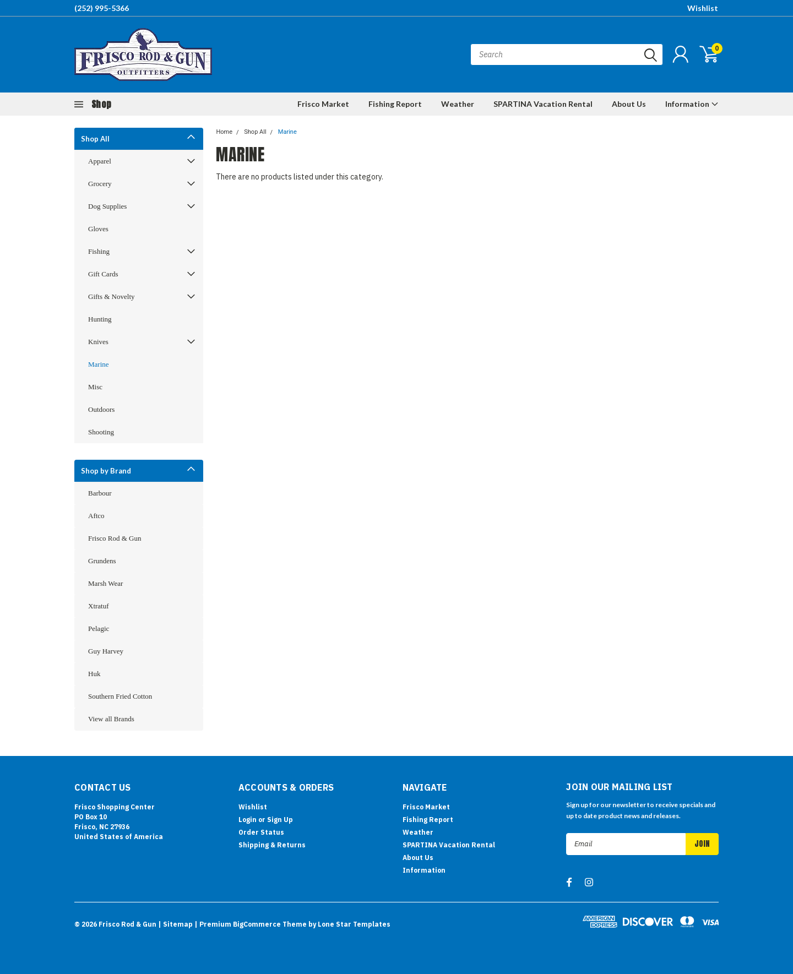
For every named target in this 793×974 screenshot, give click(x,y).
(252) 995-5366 (101, 8)
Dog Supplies (107, 206)
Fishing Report (395, 103)
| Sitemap (175, 924)
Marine (98, 364)
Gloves (98, 229)
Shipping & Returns (272, 845)
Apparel (99, 161)
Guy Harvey (105, 651)
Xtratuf (98, 606)
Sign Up (280, 819)
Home (224, 131)
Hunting (100, 319)
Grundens (102, 561)
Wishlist (702, 8)
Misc (95, 387)
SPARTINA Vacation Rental (543, 103)
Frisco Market (323, 103)
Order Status (261, 832)
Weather (457, 103)
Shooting (101, 432)
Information (692, 103)
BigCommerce (257, 924)
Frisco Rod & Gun (114, 538)
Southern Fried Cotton (120, 696)
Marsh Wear (105, 583)
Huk (94, 674)
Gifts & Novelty (111, 296)
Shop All (95, 138)
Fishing (99, 251)
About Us (629, 103)
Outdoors (101, 409)
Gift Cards (103, 274)
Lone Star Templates (354, 924)
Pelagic (98, 628)
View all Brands (111, 719)
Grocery (100, 183)
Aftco (96, 516)
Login (247, 819)
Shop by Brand (106, 470)
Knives (98, 342)
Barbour (100, 493)
